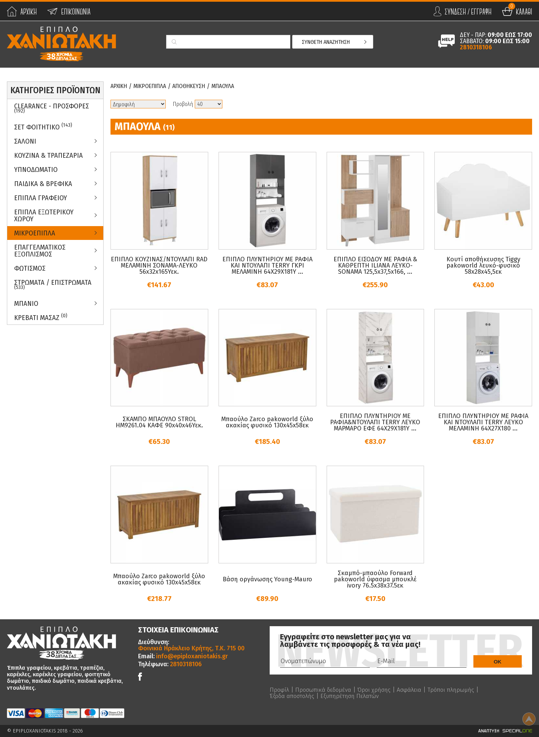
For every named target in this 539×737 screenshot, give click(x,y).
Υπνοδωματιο (36, 169)
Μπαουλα (232, 86)
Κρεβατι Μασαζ (40, 317)
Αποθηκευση (195, 86)
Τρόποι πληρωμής (458, 690)
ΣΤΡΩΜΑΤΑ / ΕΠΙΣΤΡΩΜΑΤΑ (53, 284)
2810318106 (476, 47)
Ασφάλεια (414, 690)
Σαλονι (25, 141)
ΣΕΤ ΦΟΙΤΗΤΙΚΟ (43, 126)
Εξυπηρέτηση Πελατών (355, 696)
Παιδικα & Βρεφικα (43, 184)
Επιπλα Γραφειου (40, 198)
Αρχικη (119, 86)
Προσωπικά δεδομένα (325, 690)
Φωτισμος (30, 268)
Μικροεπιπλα (34, 233)
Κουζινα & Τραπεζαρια (48, 155)
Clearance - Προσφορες (51, 108)
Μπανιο (26, 303)
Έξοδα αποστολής (293, 696)
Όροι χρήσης (378, 690)
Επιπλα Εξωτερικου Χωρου (44, 215)
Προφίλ (280, 690)
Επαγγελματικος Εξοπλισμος (40, 250)
